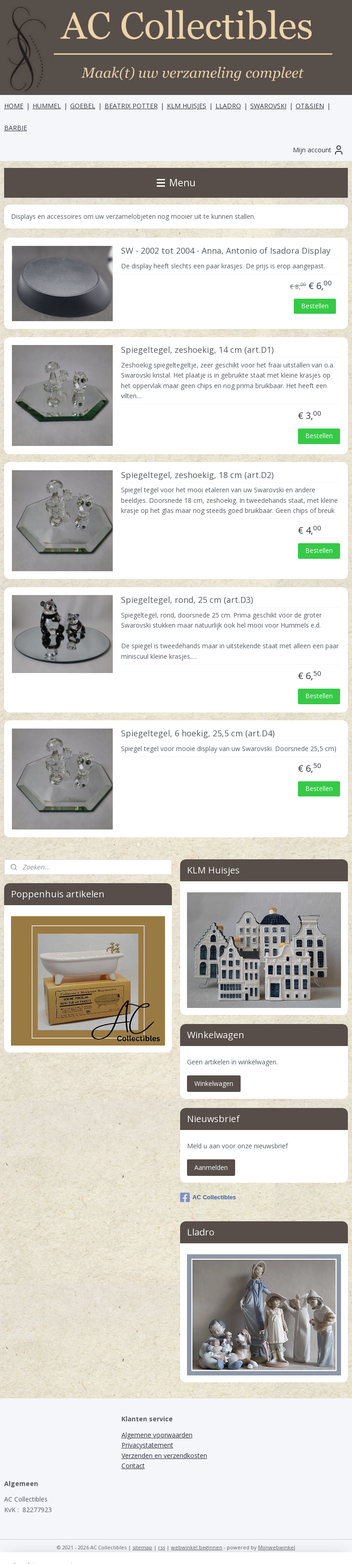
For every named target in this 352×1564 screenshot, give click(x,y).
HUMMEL (47, 105)
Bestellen (315, 305)
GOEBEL (82, 105)
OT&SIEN (310, 105)
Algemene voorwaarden (156, 1434)
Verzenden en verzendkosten (164, 1455)
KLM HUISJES (186, 105)
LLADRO (228, 105)
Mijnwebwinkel (276, 1547)
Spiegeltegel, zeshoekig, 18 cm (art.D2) (197, 475)
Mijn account (318, 150)
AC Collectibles (208, 1197)
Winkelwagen (213, 1083)
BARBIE (15, 127)
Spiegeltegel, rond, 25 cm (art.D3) (187, 600)
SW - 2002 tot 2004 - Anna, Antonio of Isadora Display (225, 251)
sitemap (142, 1547)
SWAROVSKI (268, 105)
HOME (13, 105)
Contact (133, 1465)
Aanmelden (211, 1167)
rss (161, 1547)
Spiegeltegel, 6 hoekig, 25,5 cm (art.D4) (198, 734)
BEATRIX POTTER (131, 105)
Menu (176, 182)
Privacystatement (147, 1445)
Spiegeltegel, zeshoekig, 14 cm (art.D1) (197, 350)
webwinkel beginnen (196, 1547)
